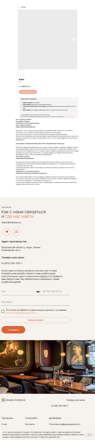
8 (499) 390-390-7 (11, 263)
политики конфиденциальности (21, 312)
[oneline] (35, 302)
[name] (18, 291)
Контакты (30, 424)
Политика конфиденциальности (64, 424)
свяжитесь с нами (69, 116)
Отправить (13, 329)
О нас (4, 424)
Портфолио (7, 418)
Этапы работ (31, 418)
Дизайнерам (55, 418)
